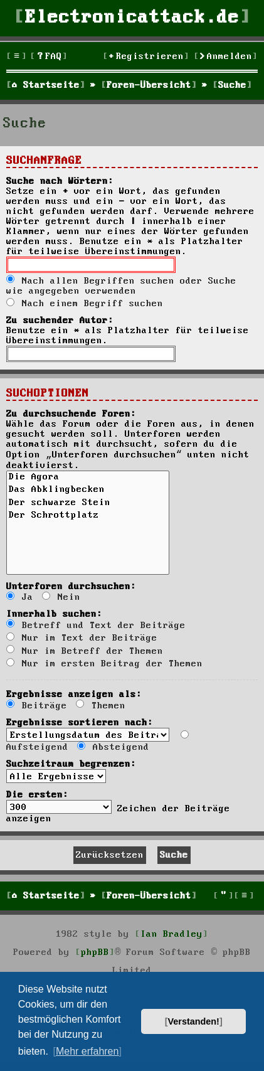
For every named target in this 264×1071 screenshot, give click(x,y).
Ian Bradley (171, 934)
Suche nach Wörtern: (60, 181)
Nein (61, 597)
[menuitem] (49, 57)
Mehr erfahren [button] (87, 1051)
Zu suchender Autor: (60, 321)
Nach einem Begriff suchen (84, 304)
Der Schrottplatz (88, 516)
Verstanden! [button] (193, 1021)
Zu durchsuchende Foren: (71, 414)
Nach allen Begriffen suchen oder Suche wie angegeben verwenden (121, 286)
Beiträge (36, 706)
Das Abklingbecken (88, 490)
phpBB (95, 952)
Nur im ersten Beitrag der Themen (104, 664)
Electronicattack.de (132, 18)
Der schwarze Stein (88, 504)
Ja (19, 597)
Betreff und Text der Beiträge (96, 626)
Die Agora (88, 478)
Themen (100, 706)
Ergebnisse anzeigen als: (74, 695)
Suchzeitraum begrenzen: (71, 764)
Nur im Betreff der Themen (84, 651)
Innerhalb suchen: (54, 614)
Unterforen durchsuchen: (71, 587)
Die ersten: (37, 795)
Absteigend (113, 747)
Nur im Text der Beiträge (81, 638)
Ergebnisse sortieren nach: (79, 723)
